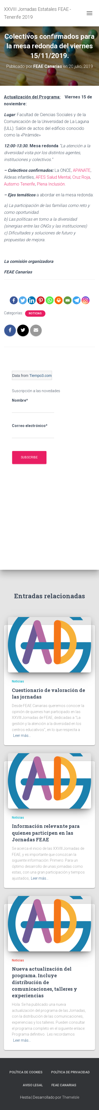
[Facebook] (14, 300)
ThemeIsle (70, 1097)
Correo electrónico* (33, 431)
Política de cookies (26, 1072)
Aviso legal (33, 1085)
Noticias (35, 313)
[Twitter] (23, 300)
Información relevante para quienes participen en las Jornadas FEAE (46, 832)
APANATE (82, 170)
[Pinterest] (41, 300)
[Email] (68, 300)
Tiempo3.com (40, 375)
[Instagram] (85, 300)
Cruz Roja (81, 177)
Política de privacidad (70, 1072)
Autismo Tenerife (19, 184)
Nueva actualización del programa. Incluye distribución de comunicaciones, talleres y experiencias (44, 982)
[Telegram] (77, 300)
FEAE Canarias (63, 1085)
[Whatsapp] (50, 300)
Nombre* (33, 405)
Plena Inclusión (51, 184)
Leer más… (22, 735)
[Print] (59, 300)
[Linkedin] (32, 300)
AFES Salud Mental (53, 177)
